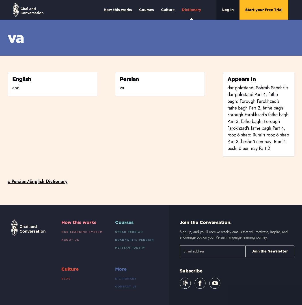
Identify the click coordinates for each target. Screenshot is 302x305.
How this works (118, 10)
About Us (70, 239)
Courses (146, 10)
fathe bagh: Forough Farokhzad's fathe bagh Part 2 (253, 101)
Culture (168, 10)
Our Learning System (82, 232)
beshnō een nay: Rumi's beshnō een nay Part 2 (256, 145)
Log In (228, 10)
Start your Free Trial (264, 10)
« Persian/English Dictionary (37, 181)
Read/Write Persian (134, 239)
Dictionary (191, 14)
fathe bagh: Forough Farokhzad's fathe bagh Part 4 (255, 125)
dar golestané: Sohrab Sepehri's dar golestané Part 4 (257, 91)
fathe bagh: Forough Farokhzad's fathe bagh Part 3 (258, 115)
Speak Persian (129, 232)
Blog (66, 278)
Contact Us (126, 286)
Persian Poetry (130, 247)
